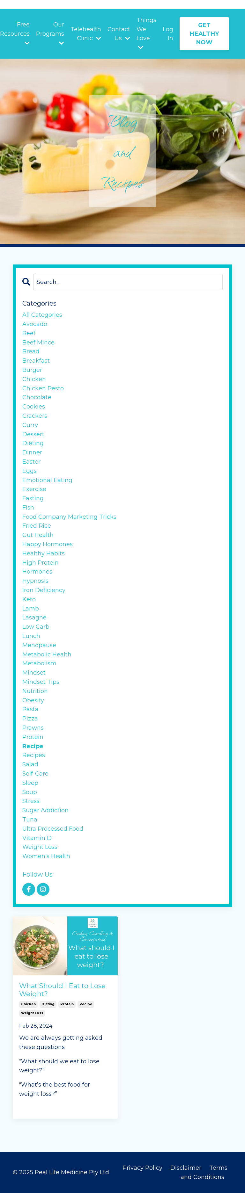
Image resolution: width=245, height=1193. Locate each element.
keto (29, 599)
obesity (33, 700)
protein (67, 1004)
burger (32, 369)
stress (31, 801)
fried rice (36, 525)
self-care (35, 773)
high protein (40, 562)
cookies (33, 406)
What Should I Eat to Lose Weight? (62, 990)
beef (28, 333)
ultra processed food (52, 828)
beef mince (38, 342)
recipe (85, 1004)
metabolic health (46, 654)
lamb (30, 608)
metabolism (39, 663)
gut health (38, 535)
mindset (34, 672)
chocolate (36, 397)
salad (30, 764)
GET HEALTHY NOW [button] (204, 34)
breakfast (36, 360)
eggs (29, 470)
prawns (33, 727)
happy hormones (47, 544)
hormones (37, 571)
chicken (28, 1004)
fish (28, 507)
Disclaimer (186, 1167)
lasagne (34, 617)
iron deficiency (43, 590)
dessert (33, 434)
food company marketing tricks (69, 516)
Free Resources (15, 33)
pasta (30, 709)
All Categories (42, 314)
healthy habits (43, 553)
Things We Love (146, 33)
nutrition (35, 691)
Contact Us (119, 34)
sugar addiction (45, 810)
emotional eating (47, 480)
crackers (34, 415)
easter (31, 461)
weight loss (32, 1013)
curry (30, 425)
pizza (30, 718)
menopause (39, 645)
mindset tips (40, 681)
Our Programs (50, 33)
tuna (29, 819)
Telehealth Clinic (86, 34)
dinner (32, 452)
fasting (33, 498)
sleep (30, 782)
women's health (46, 856)
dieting (48, 1004)
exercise (34, 489)
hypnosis (35, 580)
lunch (31, 636)
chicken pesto (43, 388)
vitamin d (37, 838)
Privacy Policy (142, 1167)
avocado (34, 324)
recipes (33, 755)
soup (29, 792)
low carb (35, 626)
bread (31, 351)
